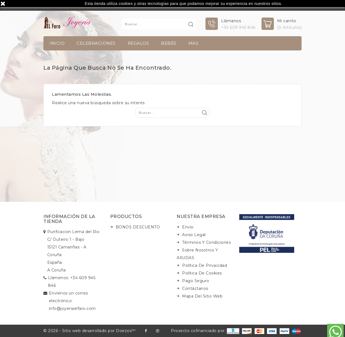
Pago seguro (195, 280)
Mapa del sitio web (202, 296)
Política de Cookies (202, 273)
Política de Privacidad (204, 265)
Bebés (168, 43)
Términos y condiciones (206, 242)
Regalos (138, 43)
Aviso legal (194, 234)
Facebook (146, 331)
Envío (188, 227)
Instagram (157, 331)
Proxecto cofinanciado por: (205, 330)
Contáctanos (195, 288)
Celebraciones (96, 43)
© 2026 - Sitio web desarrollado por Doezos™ (89, 330)
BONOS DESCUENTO (138, 227)
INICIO (57, 43)
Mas (193, 43)
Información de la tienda (69, 219)
